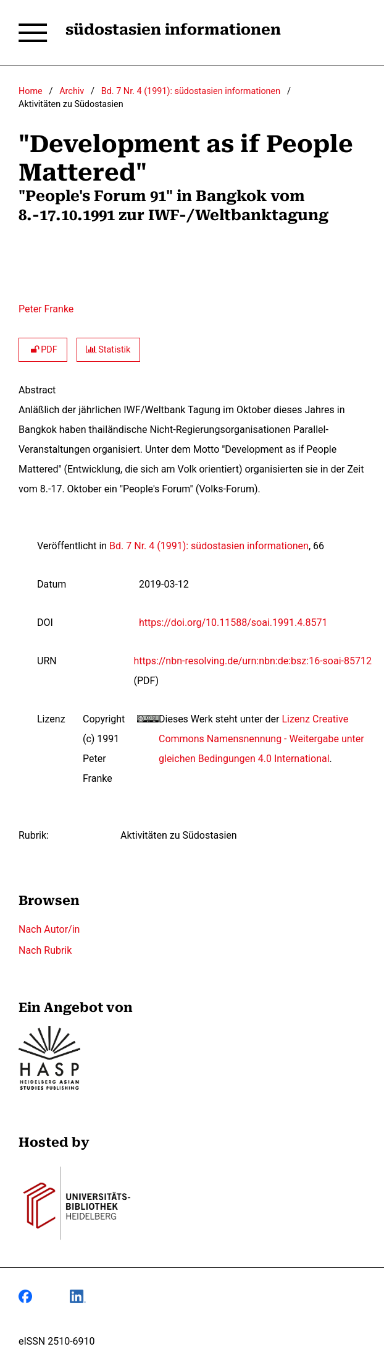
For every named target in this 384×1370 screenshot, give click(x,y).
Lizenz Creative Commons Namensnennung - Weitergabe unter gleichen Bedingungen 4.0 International (261, 738)
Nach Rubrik (45, 950)
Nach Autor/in (49, 929)
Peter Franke (46, 309)
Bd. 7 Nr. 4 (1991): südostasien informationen (190, 91)
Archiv (71, 91)
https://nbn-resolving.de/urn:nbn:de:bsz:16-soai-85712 (253, 661)
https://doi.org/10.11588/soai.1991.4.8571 (233, 622)
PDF (42, 350)
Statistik (108, 350)
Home (31, 91)
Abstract (37, 390)
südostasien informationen (173, 29)
